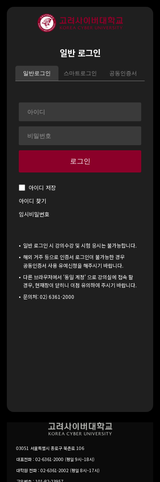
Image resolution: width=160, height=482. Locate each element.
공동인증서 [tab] (123, 73)
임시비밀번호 (34, 214)
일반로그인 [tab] (37, 73)
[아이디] (80, 111)
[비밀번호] (80, 135)
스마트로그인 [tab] (80, 73)
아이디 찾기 (32, 201)
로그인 (80, 161)
